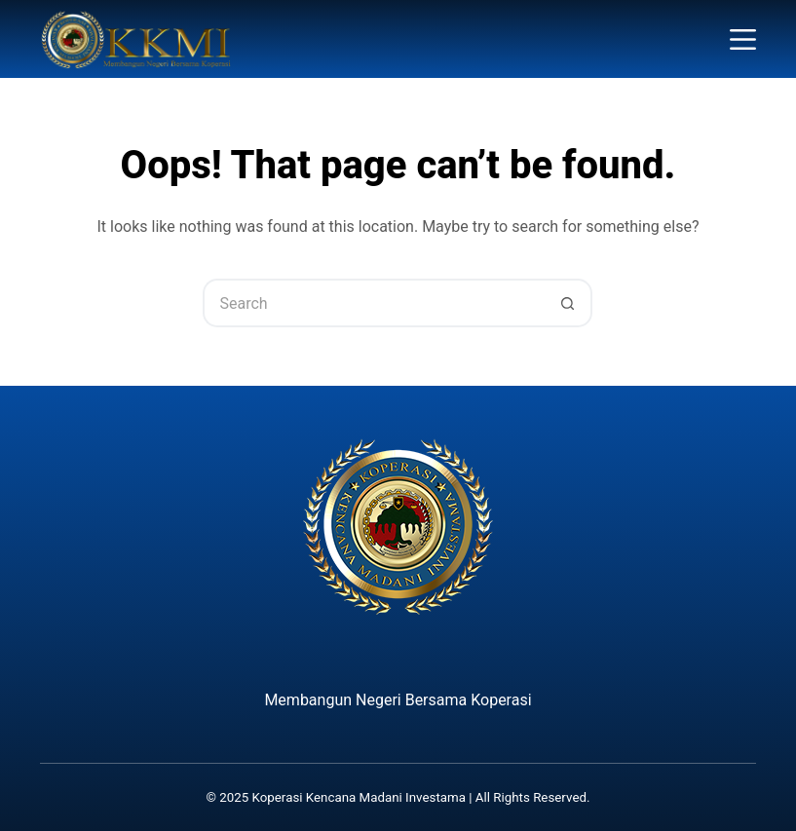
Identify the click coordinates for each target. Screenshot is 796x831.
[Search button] (568, 303)
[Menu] (743, 39)
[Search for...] (373, 303)
